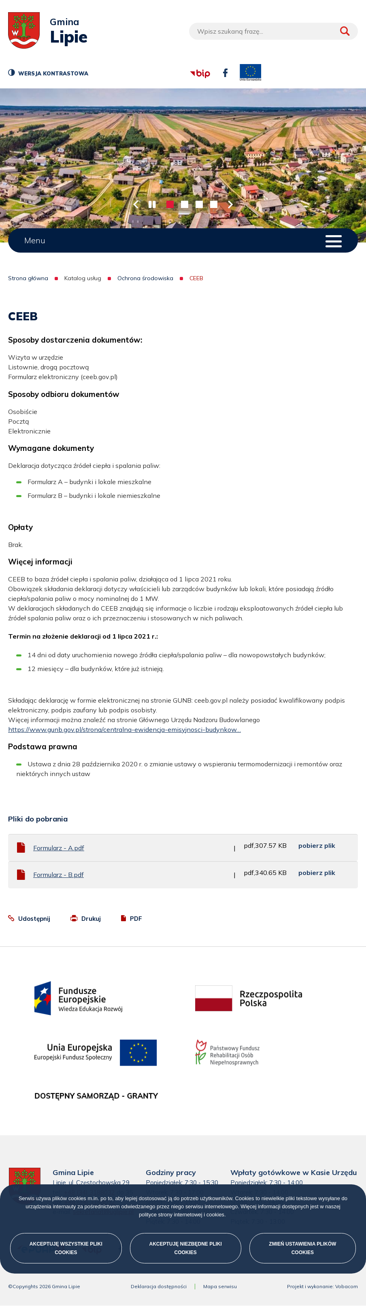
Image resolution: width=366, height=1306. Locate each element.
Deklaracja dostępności (159, 1286)
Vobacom (346, 1286)
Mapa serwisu (220, 1286)
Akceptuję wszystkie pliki (66, 1248)
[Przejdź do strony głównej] (24, 31)
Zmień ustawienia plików (302, 1248)
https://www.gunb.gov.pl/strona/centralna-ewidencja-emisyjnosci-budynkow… (124, 729)
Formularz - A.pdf (58, 847)
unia (251, 72)
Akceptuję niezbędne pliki (185, 1248)
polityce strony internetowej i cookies (181, 1215)
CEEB (196, 278)
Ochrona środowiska (145, 278)
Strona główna (28, 278)
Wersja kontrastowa (52, 75)
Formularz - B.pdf (58, 874)
